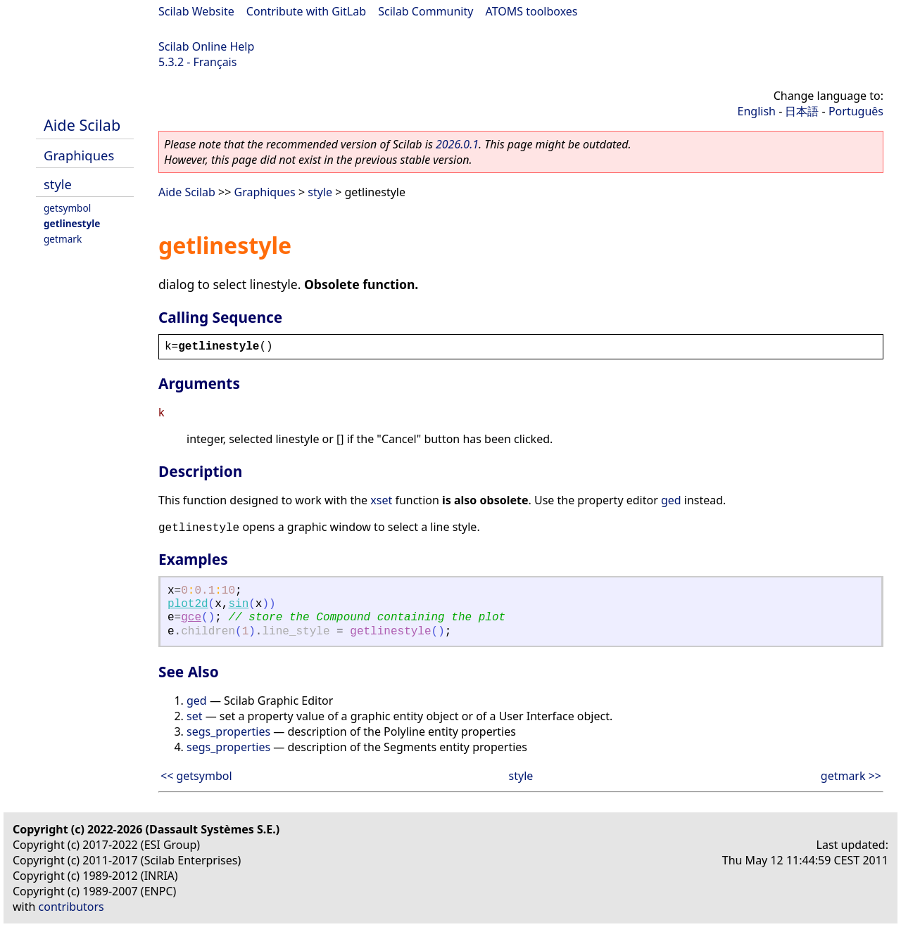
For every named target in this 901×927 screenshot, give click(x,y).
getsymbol (67, 208)
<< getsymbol (196, 776)
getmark (63, 238)
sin (238, 604)
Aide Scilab (82, 125)
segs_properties (228, 731)
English (757, 111)
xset (381, 500)
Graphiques (79, 155)
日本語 (802, 111)
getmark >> (851, 776)
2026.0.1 (457, 144)
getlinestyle (72, 223)
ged (671, 500)
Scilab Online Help (206, 46)
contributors (71, 906)
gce (191, 617)
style (58, 184)
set (194, 716)
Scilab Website (196, 11)
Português (855, 111)
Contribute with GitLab (306, 11)
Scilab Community (425, 11)
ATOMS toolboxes (532, 11)
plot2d (188, 604)
